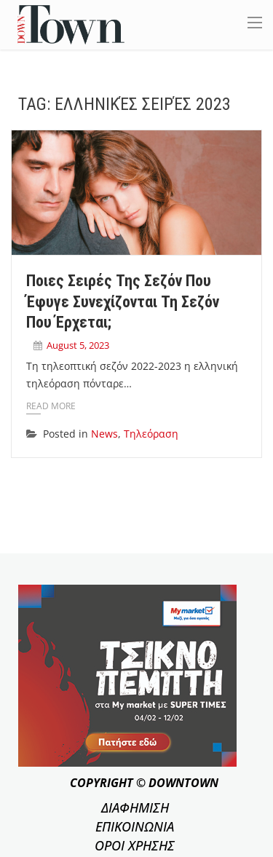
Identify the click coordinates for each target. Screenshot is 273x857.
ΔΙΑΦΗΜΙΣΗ (135, 807)
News (104, 434)
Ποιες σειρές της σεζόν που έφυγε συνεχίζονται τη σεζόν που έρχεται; (122, 301)
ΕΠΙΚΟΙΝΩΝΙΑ (134, 826)
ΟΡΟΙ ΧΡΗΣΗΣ (135, 845)
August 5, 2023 (78, 345)
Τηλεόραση (151, 434)
